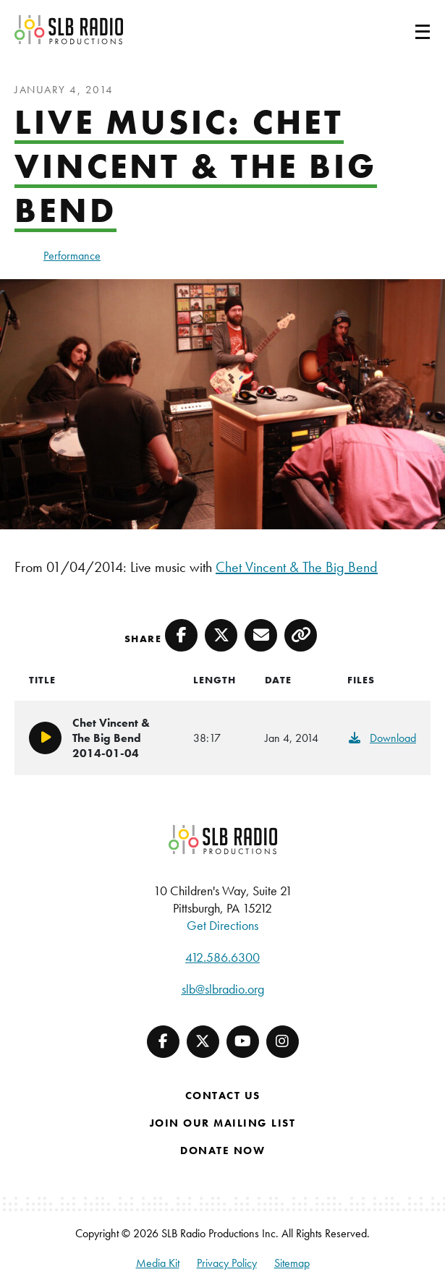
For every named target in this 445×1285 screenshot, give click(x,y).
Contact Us (222, 1095)
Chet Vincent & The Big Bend (297, 567)
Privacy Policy (227, 1263)
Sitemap (292, 1263)
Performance (72, 255)
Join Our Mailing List (223, 1123)
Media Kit (157, 1263)
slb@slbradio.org (223, 989)
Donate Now (222, 1150)
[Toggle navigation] (405, 29)
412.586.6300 (222, 957)
